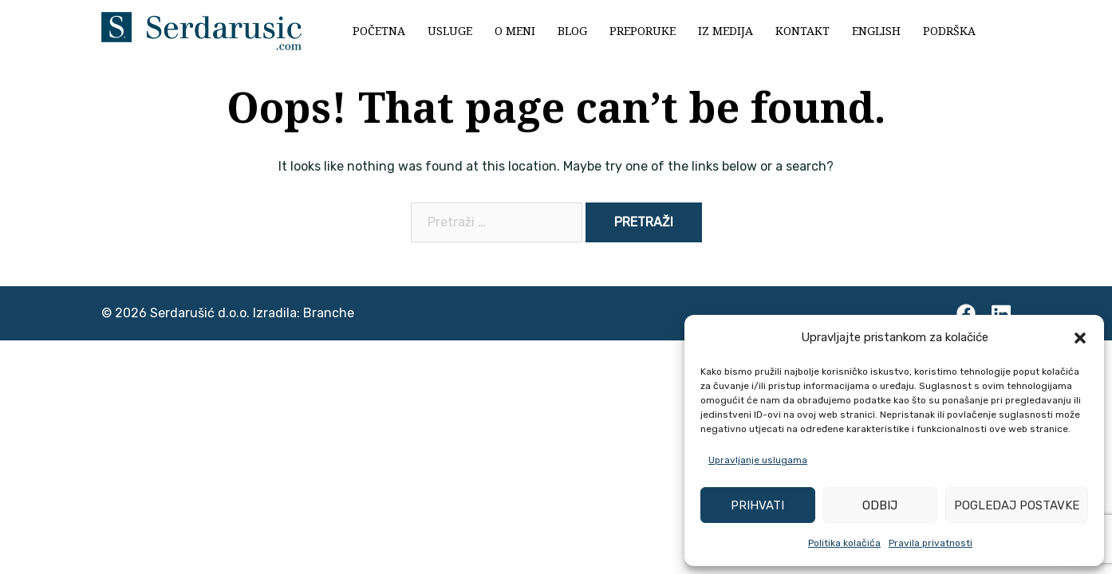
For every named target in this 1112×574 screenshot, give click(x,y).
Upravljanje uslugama (757, 460)
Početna (379, 30)
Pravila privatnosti (930, 542)
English (876, 30)
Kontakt (802, 30)
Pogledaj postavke (1016, 505)
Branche (328, 312)
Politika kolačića (844, 542)
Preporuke (642, 30)
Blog (572, 30)
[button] (1080, 338)
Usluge (450, 30)
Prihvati (757, 505)
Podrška (949, 30)
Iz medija (725, 30)
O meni (515, 30)
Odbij (879, 505)
